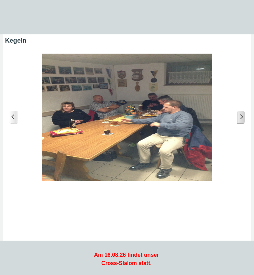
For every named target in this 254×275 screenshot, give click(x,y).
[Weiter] (241, 117)
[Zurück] (13, 117)
